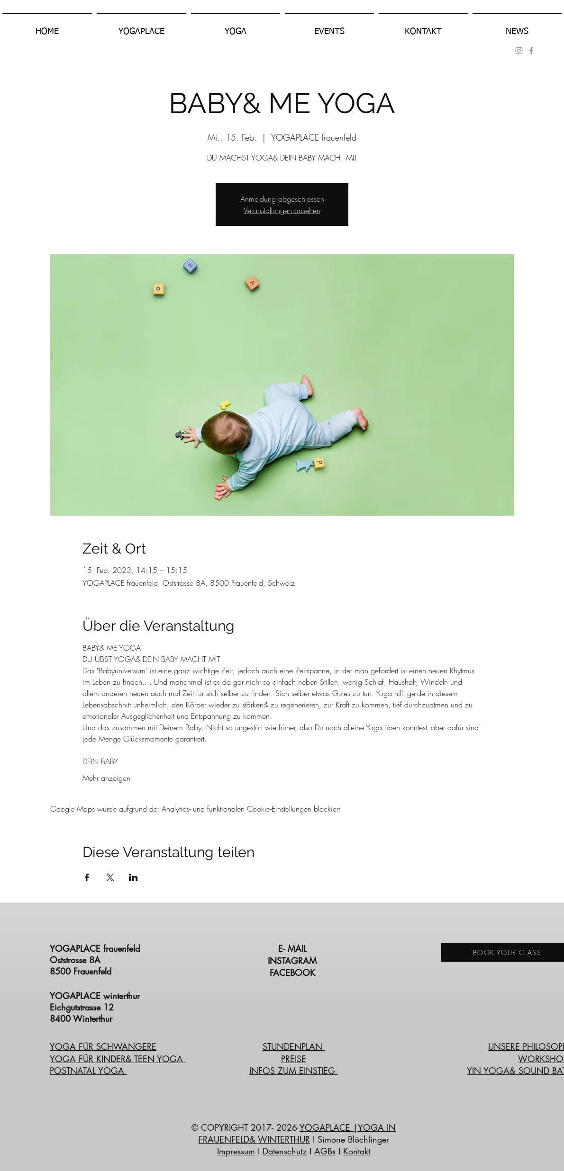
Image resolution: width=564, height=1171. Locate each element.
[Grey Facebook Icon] (531, 50)
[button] (141, 27)
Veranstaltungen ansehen (282, 210)
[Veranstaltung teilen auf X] (110, 877)
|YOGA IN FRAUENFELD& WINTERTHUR (297, 1133)
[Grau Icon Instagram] (519, 50)
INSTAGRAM (293, 960)
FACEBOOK (294, 972)
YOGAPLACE (326, 1127)
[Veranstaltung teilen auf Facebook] (86, 877)
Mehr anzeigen (106, 778)
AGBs (325, 1151)
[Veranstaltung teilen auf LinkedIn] (133, 877)
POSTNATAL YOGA (88, 1070)
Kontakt (356, 1151)
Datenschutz (285, 1151)
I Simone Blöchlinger (349, 1139)
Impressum (236, 1151)
